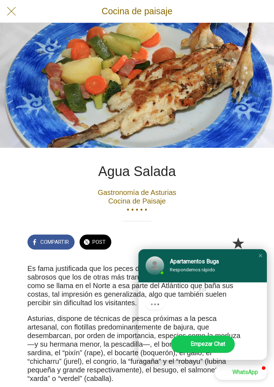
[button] (260, 255)
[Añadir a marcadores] (238, 242)
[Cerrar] (11, 11)
